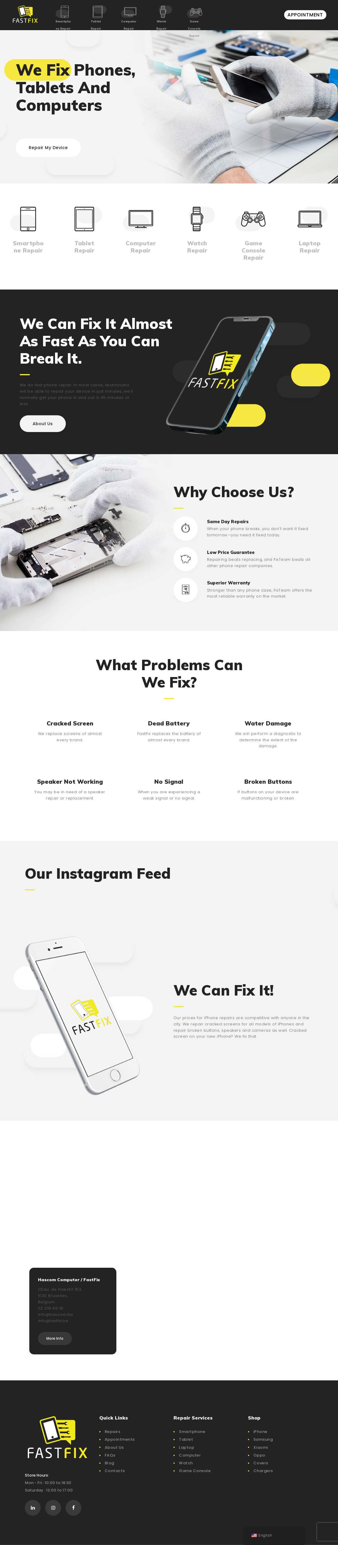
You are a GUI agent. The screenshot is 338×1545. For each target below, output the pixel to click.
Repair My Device (48, 148)
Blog (109, 1463)
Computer (190, 1455)
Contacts (115, 1471)
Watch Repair (161, 25)
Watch (186, 1463)
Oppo (259, 1455)
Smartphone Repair (63, 25)
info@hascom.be (55, 1314)
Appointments (120, 1439)
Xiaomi (260, 1447)
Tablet (186, 1439)
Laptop (186, 1447)
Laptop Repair (310, 247)
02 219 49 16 (50, 1308)
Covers (260, 1463)
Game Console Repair (194, 28)
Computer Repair (128, 25)
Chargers (263, 1471)
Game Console (195, 1471)
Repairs (113, 1431)
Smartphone (192, 1431)
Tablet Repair (96, 25)
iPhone (260, 1431)
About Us (114, 1447)
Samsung (263, 1439)
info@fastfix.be (53, 1321)
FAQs (110, 1455)
